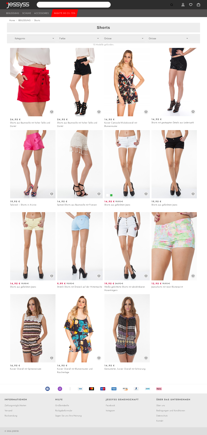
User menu (183, 4)
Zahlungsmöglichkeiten (15, 405)
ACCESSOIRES (41, 13)
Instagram (60, 388)
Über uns (160, 405)
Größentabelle (62, 405)
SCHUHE (26, 13)
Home (12, 20)
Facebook (47, 388)
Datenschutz (162, 415)
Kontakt (159, 420)
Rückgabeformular (63, 410)
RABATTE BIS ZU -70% (64, 13)
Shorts (37, 20)
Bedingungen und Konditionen (170, 410)
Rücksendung (11, 415)
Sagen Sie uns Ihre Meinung (68, 415)
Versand (8, 410)
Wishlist (190, 4)
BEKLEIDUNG (12, 13)
